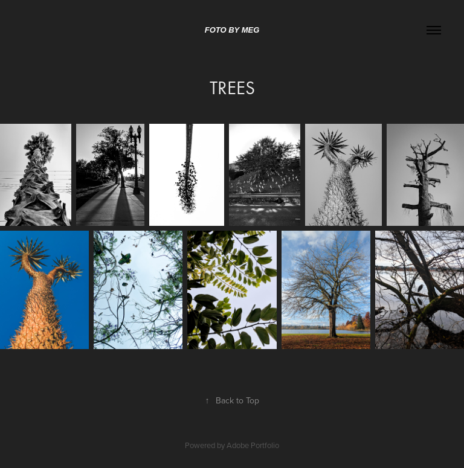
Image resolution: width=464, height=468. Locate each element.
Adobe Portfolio (253, 445)
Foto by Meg (232, 29)
